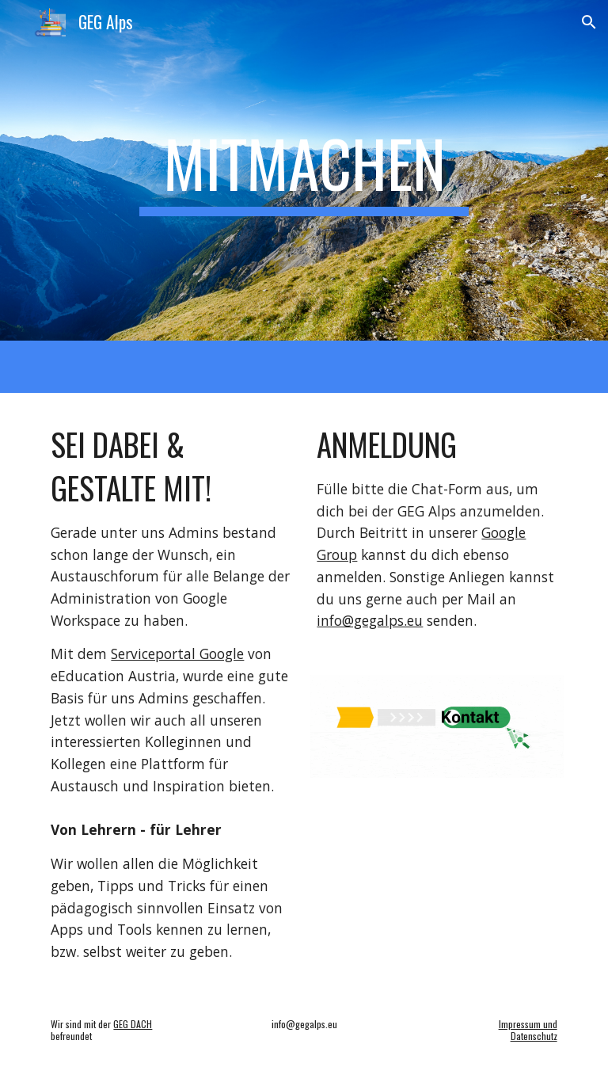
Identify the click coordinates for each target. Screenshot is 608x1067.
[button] (589, 22)
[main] (303, 170)
